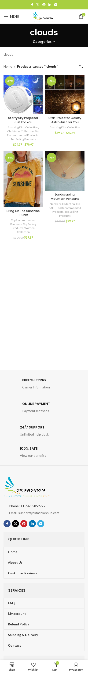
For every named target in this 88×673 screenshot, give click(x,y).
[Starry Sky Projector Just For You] (23, 94)
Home (8, 66)
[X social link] (38, 5)
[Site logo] (44, 16)
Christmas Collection (20, 131)
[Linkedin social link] (50, 5)
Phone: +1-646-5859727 (27, 506)
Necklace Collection (62, 204)
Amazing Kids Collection (23, 127)
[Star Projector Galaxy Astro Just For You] (64, 94)
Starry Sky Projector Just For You (23, 120)
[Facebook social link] (32, 5)
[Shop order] (80, 66)
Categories (42, 41)
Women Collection (26, 230)
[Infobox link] (44, 385)
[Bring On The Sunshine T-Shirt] (23, 179)
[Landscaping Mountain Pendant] (64, 171)
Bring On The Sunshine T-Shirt (23, 213)
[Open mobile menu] (11, 16)
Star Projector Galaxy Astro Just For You (64, 120)
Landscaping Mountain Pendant (65, 196)
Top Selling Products (23, 139)
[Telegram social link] (56, 5)
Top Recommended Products (23, 133)
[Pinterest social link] (44, 5)
